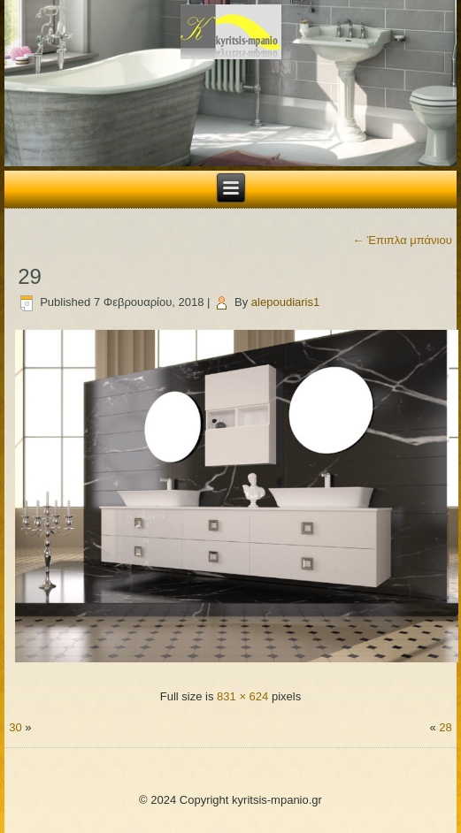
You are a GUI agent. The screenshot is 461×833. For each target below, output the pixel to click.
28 (445, 727)
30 (15, 727)
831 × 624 (242, 696)
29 (30, 276)
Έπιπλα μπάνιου (402, 240)
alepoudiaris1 (285, 302)
